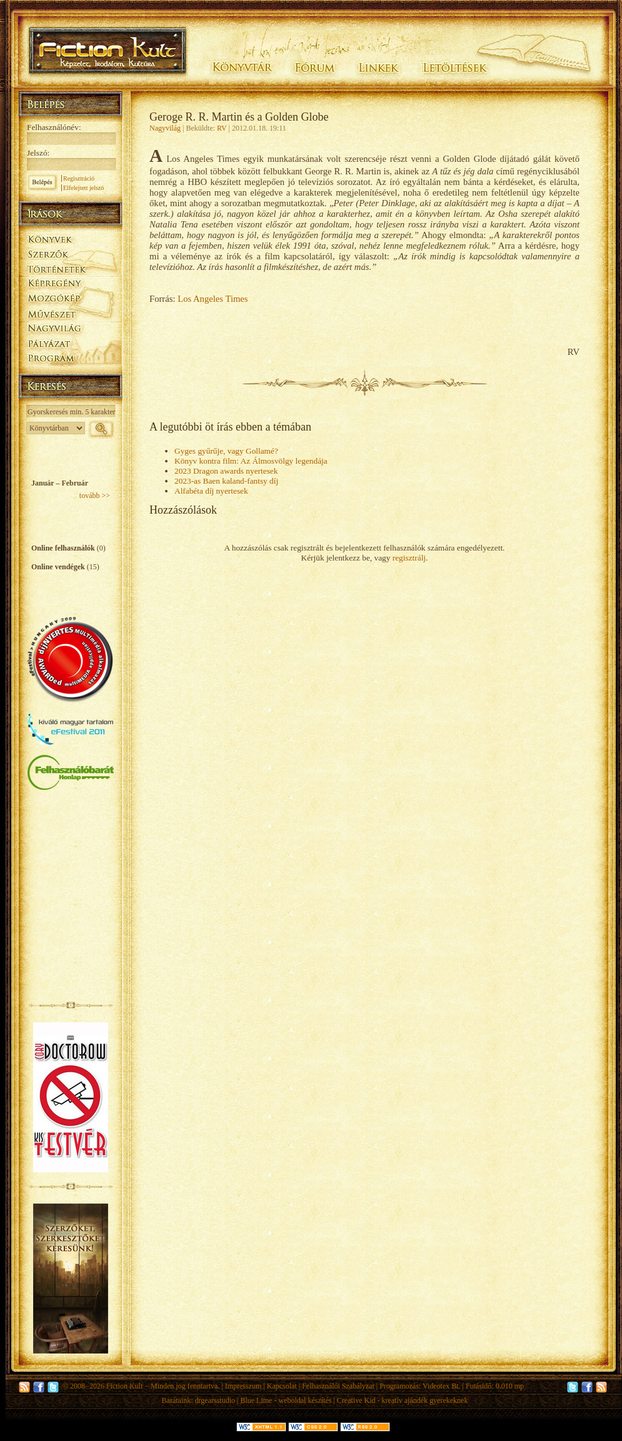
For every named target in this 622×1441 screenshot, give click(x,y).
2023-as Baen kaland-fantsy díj (226, 481)
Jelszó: (38, 152)
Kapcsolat (282, 1386)
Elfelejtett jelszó (83, 187)
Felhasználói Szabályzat (338, 1386)
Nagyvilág (165, 128)
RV (222, 128)
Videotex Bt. (442, 1386)
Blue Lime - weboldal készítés (285, 1400)
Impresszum (243, 1386)
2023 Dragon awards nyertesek (226, 471)
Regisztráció (78, 178)
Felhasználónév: (54, 127)
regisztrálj (409, 557)
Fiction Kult (124, 1386)
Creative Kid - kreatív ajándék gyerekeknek (402, 1400)
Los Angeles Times (213, 299)
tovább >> (94, 495)
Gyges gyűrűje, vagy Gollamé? (226, 451)
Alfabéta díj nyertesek (211, 491)
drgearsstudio (215, 1400)
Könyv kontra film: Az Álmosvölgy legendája (251, 461)
